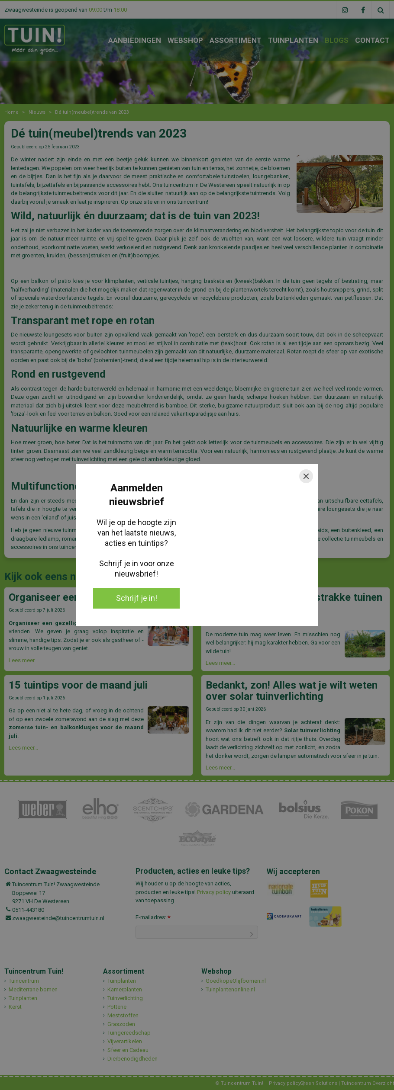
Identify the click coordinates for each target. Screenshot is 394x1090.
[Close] (306, 476)
